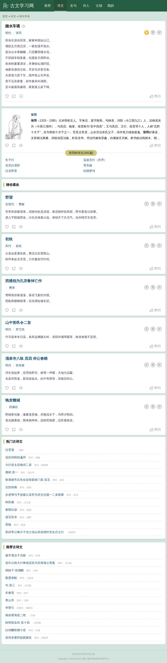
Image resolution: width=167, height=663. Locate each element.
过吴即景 (11, 170)
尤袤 (26, 600)
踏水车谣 (24, 16)
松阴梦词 (89, 170)
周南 (21, 450)
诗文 (60, 5)
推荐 (47, 5)
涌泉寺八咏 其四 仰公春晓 (26, 358)
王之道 (27, 502)
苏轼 (29, 487)
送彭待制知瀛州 (15, 457)
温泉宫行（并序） (95, 159)
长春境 (9, 592)
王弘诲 (68, 563)
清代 (22, 472)
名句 (73, 5)
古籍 (99, 5)
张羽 (19, 32)
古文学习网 (22, 5)
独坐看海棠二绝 (15, 615)
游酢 (29, 517)
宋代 (8, 245)
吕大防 (28, 585)
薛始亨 (45, 638)
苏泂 (38, 555)
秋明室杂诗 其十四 (17, 622)
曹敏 (22, 204)
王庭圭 (30, 578)
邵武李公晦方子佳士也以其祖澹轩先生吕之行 (34, 532)
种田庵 (9, 502)
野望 (9, 197)
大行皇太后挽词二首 (18, 464)
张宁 (26, 593)
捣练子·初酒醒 (14, 570)
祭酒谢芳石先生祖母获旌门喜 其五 (27, 479)
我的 (110, 5)
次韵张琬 (11, 487)
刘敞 (38, 457)
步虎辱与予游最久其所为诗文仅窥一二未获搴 (34, 494)
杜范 (76, 495)
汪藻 (38, 630)
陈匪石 (29, 608)
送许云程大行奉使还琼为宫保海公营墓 (30, 562)
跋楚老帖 (11, 577)
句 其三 (10, 585)
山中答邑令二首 (18, 323)
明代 (8, 32)
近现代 (9, 204)
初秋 (9, 239)
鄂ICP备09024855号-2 (98, 659)
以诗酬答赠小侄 (15, 630)
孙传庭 (20, 365)
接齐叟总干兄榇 (15, 555)
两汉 (28, 570)
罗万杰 (20, 329)
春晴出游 (11, 509)
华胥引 (9, 607)
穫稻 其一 (11, 472)
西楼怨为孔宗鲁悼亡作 (23, 281)
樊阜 (12, 287)
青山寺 (9, 600)
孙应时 (72, 532)
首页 (5, 16)
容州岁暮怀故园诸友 (18, 637)
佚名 (35, 570)
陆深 (23, 525)
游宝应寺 (11, 517)
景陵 (8, 524)
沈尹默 (37, 623)
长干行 (9, 159)
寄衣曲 (87, 165)
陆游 (29, 510)
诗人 (86, 5)
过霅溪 (9, 449)
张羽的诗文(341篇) (81, 152)
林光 (62, 480)
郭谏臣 (13, 407)
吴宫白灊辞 (12, 165)
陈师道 (45, 465)
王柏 (33, 615)
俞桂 (19, 245)
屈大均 (31, 472)
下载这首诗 (21, 96)
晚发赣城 (12, 400)
